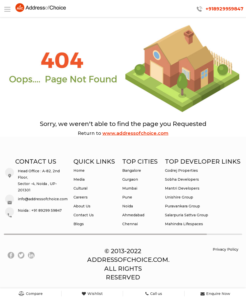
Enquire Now (215, 293)
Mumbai (129, 188)
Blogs (78, 224)
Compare (31, 293)
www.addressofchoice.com (135, 133)
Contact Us (83, 215)
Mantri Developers (182, 188)
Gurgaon (130, 179)
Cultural (80, 188)
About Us (81, 206)
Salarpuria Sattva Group (186, 215)
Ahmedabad (133, 215)
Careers (80, 197)
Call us (153, 293)
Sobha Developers (182, 179)
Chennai (130, 224)
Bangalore (131, 170)
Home (79, 170)
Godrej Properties (181, 170)
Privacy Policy (225, 249)
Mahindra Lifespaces (184, 224)
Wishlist (92, 293)
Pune (127, 197)
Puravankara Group (182, 206)
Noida (127, 206)
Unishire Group (179, 197)
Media (79, 179)
